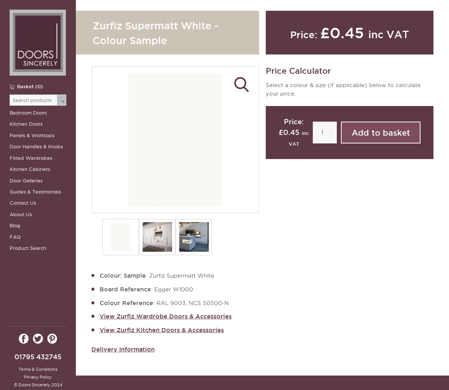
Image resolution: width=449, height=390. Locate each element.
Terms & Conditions (38, 369)
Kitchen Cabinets (30, 169)
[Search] (61, 100)
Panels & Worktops (32, 135)
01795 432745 (37, 356)
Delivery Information (123, 349)
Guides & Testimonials (35, 191)
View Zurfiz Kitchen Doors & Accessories (162, 330)
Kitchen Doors (26, 124)
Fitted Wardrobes (31, 158)
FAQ (15, 237)
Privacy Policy (38, 377)
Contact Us (23, 203)
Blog (15, 225)
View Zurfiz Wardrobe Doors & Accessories (166, 316)
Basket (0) (30, 86)
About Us (21, 214)
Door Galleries (26, 180)
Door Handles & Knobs (36, 146)
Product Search (28, 248)
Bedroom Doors (28, 112)
